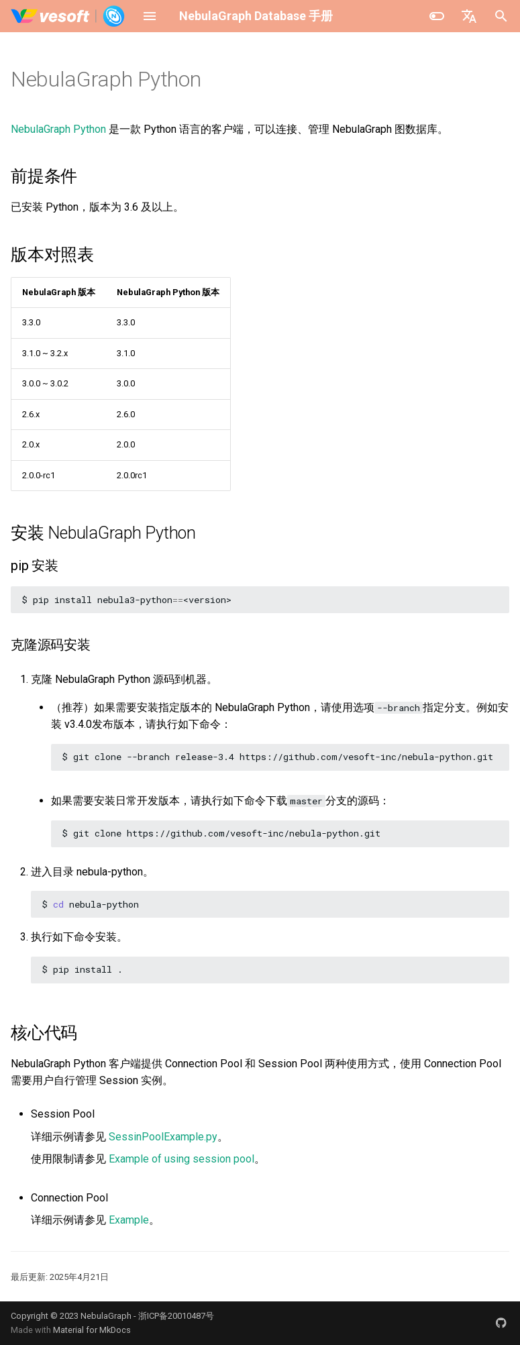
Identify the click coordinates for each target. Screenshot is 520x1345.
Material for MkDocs (92, 1330)
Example (129, 1220)
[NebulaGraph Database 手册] (68, 16)
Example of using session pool (181, 1158)
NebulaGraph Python (58, 129)
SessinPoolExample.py (163, 1136)
